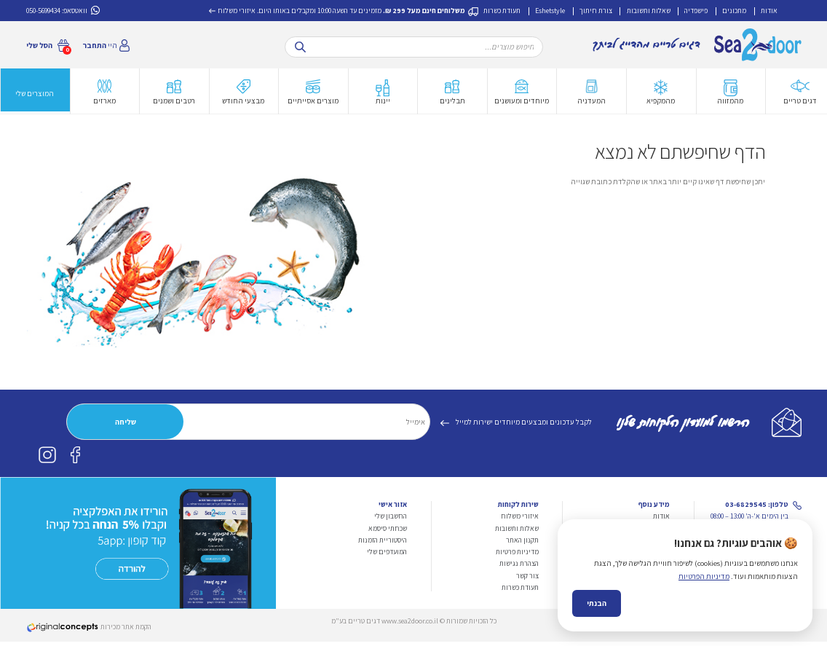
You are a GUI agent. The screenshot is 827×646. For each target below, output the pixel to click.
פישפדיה (696, 10)
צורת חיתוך (595, 10)
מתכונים (734, 10)
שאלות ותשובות (648, 10)
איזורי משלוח (237, 10)
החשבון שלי (390, 520)
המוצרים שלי (34, 97)
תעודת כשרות (502, 10)
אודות (769, 10)
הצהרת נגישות (519, 567)
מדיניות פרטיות (517, 556)
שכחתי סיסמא (387, 532)
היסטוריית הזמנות (382, 544)
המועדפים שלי (387, 556)
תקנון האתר (522, 544)
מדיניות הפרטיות (703, 618)
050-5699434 (43, 10)
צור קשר (527, 580)
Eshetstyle (550, 10)
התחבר (94, 45)
